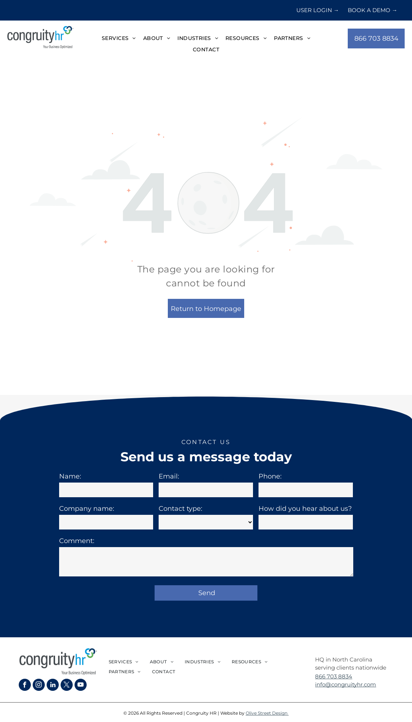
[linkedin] (53, 686)
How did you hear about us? (305, 509)
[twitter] (67, 686)
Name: (70, 476)
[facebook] (25, 686)
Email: (169, 476)
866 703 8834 (333, 676)
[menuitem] (119, 38)
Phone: (270, 476)
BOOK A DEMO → (372, 10)
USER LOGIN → (317, 10)
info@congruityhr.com (345, 684)
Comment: (76, 541)
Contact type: (180, 509)
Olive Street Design (267, 713)
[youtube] (81, 686)
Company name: (86, 509)
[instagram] (39, 686)
